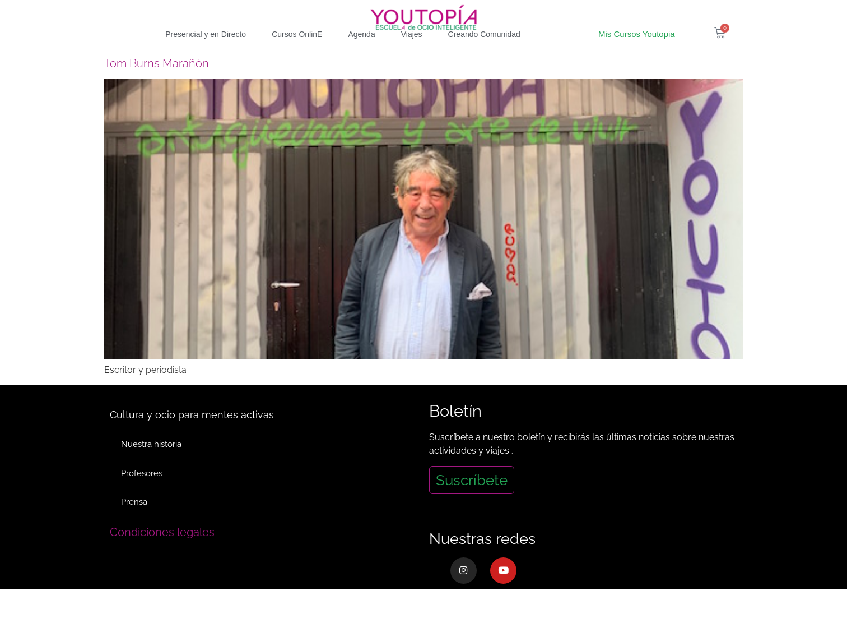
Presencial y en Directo (205, 54)
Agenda (361, 54)
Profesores (141, 493)
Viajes (411, 54)
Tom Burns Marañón (156, 83)
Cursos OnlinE (297, 54)
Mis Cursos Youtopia (636, 54)
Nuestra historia (151, 464)
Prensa (134, 523)
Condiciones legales (162, 553)
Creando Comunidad (484, 54)
